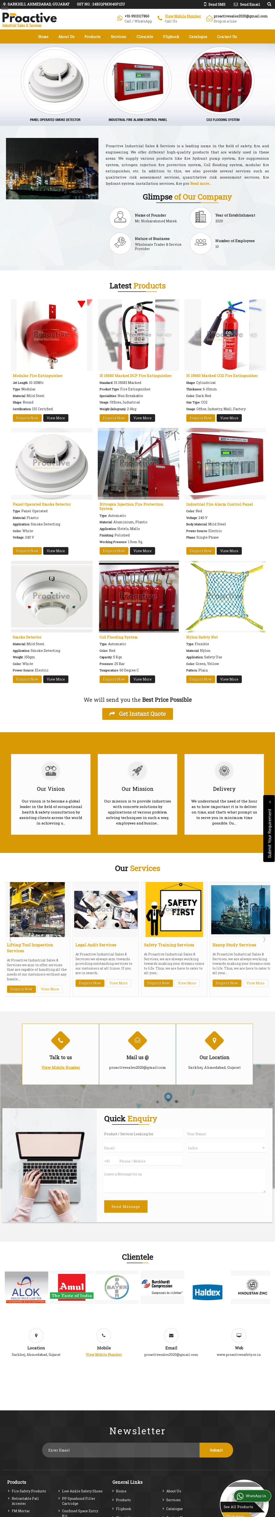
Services (120, 36)
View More (56, 418)
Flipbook (171, 36)
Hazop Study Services (235, 945)
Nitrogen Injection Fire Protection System (131, 506)
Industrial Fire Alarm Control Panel (219, 504)
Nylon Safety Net (202, 637)
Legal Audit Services (96, 945)
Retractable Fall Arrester (25, 1501)
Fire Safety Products (29, 1491)
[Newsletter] (121, 1450)
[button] (183, 16)
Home (43, 36)
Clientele (145, 36)
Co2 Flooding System (118, 637)
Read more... (200, 183)
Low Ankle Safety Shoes (82, 1491)
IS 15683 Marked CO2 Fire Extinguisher (222, 375)
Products (94, 36)
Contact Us (227, 36)
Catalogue (198, 36)
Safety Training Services (169, 945)
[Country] (226, 1147)
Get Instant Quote (137, 713)
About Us (66, 36)
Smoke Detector (27, 637)
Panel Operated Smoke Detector (42, 504)
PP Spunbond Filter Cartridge (78, 1501)
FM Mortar (21, 1511)
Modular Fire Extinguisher (38, 375)
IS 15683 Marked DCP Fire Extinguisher (135, 375)
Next (264, 939)
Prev (11, 939)
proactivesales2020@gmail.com (241, 16)
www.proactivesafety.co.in (239, 1354)
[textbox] (143, 1133)
